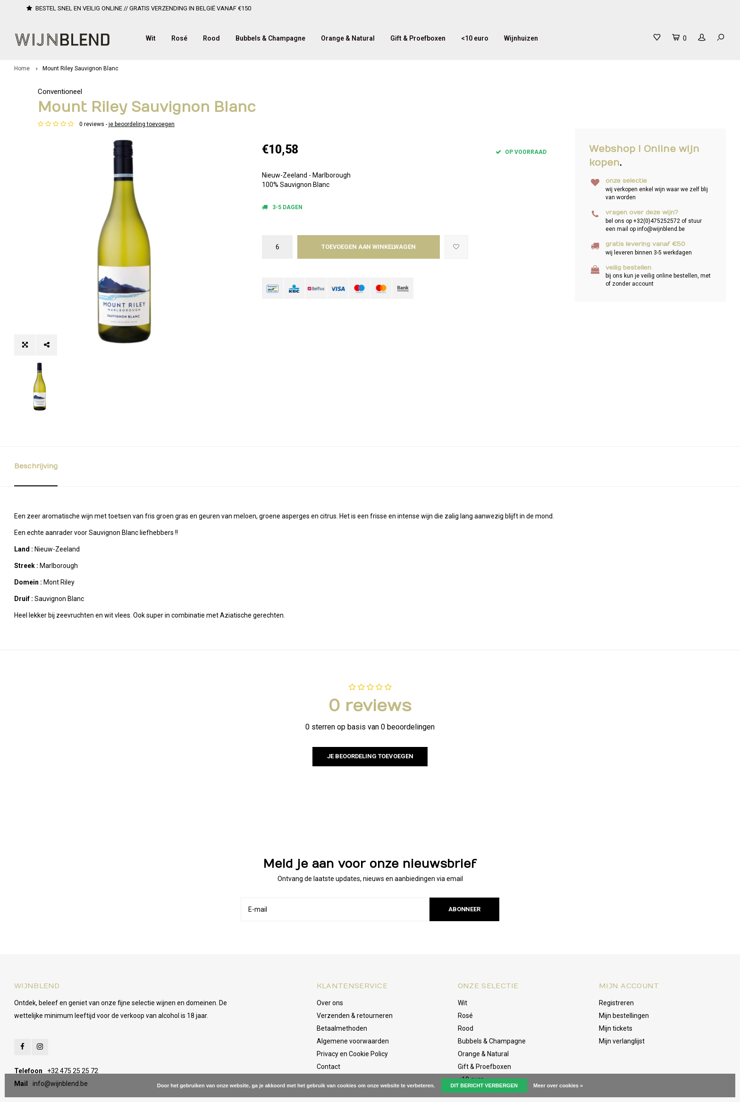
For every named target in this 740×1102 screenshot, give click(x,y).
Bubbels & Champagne (270, 38)
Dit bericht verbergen (484, 1085)
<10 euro (474, 38)
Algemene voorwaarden (353, 999)
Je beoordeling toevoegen (370, 714)
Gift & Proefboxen (418, 38)
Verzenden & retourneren (355, 974)
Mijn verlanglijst (622, 999)
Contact (328, 1025)
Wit (151, 38)
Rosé (179, 38)
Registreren (616, 961)
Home (22, 68)
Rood (211, 38)
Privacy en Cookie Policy (352, 1012)
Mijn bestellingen (624, 974)
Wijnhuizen (521, 38)
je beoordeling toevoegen (366, 124)
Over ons (330, 961)
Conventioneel (284, 91)
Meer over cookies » (558, 1085)
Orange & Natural (348, 38)
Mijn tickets (615, 987)
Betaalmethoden (342, 987)
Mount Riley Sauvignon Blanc (80, 68)
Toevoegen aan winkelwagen (368, 246)
